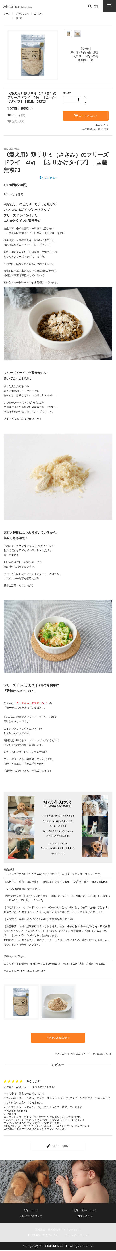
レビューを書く (58, 1144)
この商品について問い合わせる (72, 1053)
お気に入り (15, 121)
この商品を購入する (58, 1037)
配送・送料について (85, 1208)
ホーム (7, 13)
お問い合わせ (85, 1214)
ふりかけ (38, 13)
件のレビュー (48, 177)
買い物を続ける (102, 1053)
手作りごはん (22, 13)
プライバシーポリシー (81, 1235)
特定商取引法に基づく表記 (95, 129)
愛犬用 (19, 18)
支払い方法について (31, 1214)
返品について (102, 124)
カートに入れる (86, 116)
